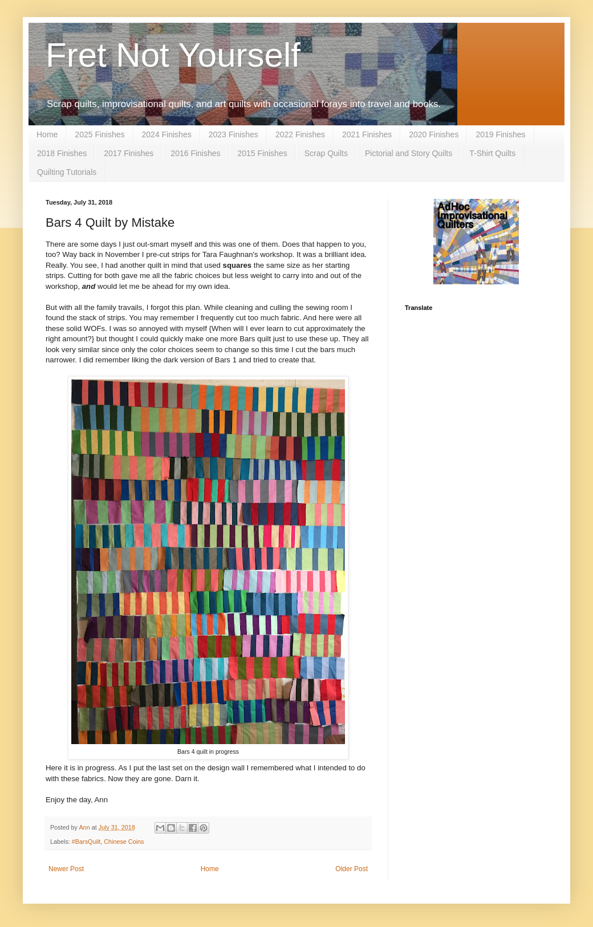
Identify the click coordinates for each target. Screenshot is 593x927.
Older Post (351, 869)
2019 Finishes (500, 134)
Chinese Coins (124, 841)
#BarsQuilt (86, 841)
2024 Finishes (167, 134)
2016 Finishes (195, 153)
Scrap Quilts (326, 153)
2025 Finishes (99, 134)
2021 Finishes (367, 134)
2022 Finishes (300, 134)
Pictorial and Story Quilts (408, 153)
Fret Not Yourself (173, 55)
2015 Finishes (262, 153)
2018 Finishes (62, 153)
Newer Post (66, 869)
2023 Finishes (233, 134)
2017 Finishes (128, 153)
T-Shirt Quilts (492, 153)
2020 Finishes (433, 134)
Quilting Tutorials (66, 172)
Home (47, 134)
